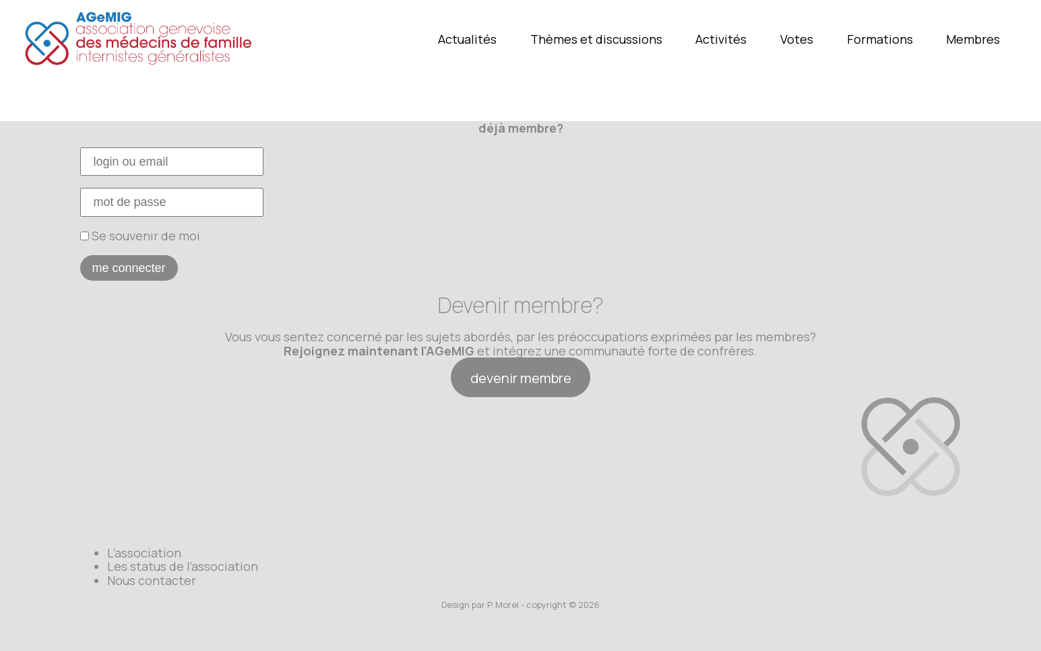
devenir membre (520, 377)
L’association (144, 553)
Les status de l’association (182, 566)
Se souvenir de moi (140, 236)
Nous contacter (151, 580)
